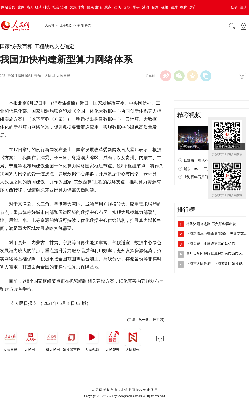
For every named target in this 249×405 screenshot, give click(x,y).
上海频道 (66, 25)
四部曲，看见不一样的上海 (205, 160)
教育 (183, 7)
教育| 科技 (84, 25)
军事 (136, 7)
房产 (192, 7)
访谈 (117, 7)
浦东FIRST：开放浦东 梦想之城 (208, 169)
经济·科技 (42, 7)
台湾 (155, 7)
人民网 (49, 25)
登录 (233, 7)
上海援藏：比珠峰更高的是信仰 (210, 244)
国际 (126, 7)
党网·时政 (25, 7)
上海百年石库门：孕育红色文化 (208, 177)
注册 (243, 7)
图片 (174, 7)
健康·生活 (94, 7)
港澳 (145, 7)
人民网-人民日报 (57, 76)
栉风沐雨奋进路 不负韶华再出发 (211, 224)
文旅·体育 (77, 7)
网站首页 (8, 7)
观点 (107, 7)
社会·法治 (59, 7)
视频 (164, 7)
